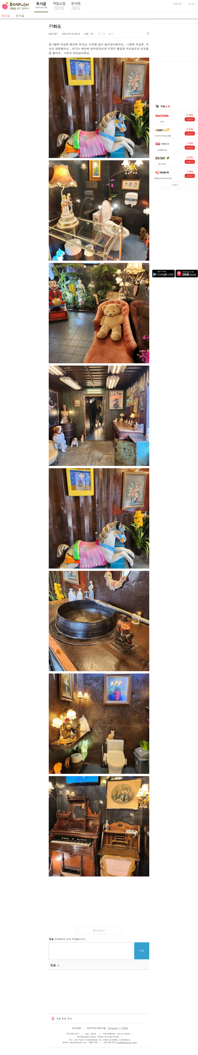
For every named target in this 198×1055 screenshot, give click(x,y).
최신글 (6, 16)
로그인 (191, 3)
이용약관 (76, 1028)
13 (103, 33)
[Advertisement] (23, 69)
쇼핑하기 (189, 119)
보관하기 (100, 930)
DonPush (15, 6)
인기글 (20, 16)
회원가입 (177, 3)
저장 (141, 951)
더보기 (175, 185)
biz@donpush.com (127, 1042)
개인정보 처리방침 (96, 1028)
